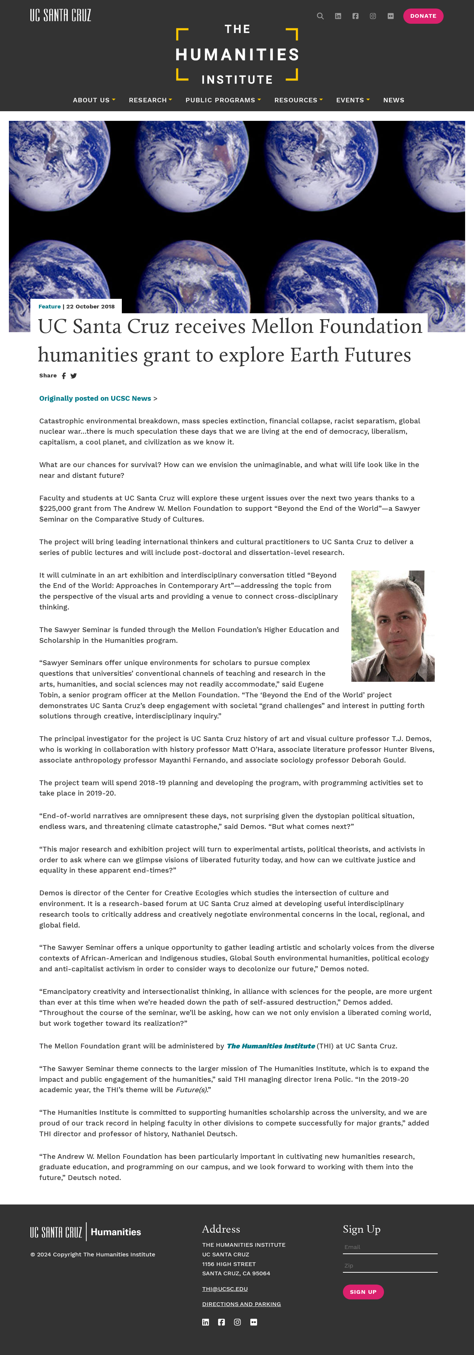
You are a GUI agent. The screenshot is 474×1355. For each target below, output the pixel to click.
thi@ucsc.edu (225, 1289)
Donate (423, 16)
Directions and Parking (241, 1304)
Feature (50, 307)
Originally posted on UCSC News (95, 398)
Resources (296, 100)
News (394, 100)
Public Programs (221, 100)
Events (350, 100)
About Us (91, 100)
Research (148, 100)
